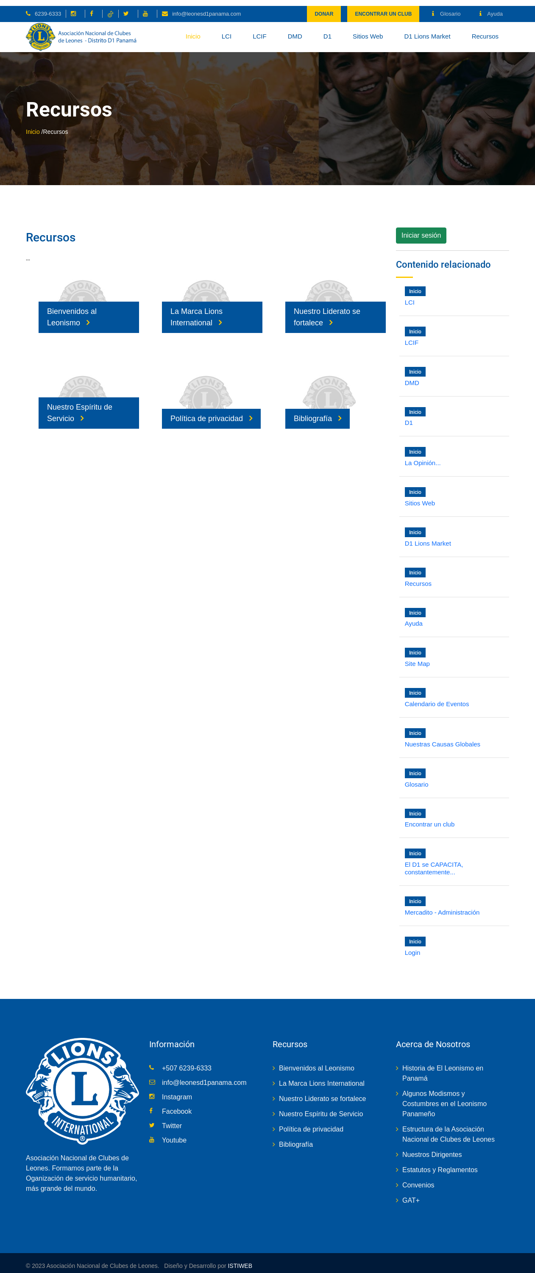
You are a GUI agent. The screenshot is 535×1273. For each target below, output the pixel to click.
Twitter (172, 1119)
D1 (327, 30)
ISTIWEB (239, 1259)
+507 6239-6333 (187, 1062)
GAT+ (411, 1194)
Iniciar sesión (421, 229)
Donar (324, 8)
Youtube (174, 1134)
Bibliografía (317, 412)
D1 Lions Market (427, 30)
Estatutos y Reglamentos (440, 1164)
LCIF (260, 30)
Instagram (177, 1091)
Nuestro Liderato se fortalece (327, 311)
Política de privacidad (211, 412)
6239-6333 (48, 8)
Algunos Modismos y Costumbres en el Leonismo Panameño (444, 1098)
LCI (226, 30)
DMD (295, 30)
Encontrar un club (383, 8)
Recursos (485, 30)
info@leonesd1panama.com (206, 8)
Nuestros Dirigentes (432, 1148)
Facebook (177, 1105)
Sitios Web (368, 30)
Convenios (418, 1179)
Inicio (193, 30)
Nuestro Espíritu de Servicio (79, 407)
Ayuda (491, 8)
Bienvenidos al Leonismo (72, 311)
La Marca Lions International (196, 311)
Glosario (446, 8)
